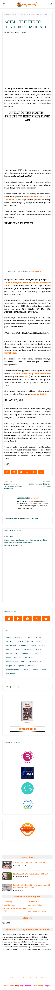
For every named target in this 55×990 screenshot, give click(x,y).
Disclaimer (28, 981)
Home (11, 978)
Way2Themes (25, 985)
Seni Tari (35, 670)
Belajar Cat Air (33, 902)
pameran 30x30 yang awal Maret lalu (31, 373)
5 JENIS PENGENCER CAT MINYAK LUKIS (31, 862)
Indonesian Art (11, 653)
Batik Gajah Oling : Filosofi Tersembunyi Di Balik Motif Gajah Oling (32, 886)
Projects (30, 666)
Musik (23, 662)
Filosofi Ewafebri (8, 905)
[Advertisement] (27, 146)
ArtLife (38, 641)
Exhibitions (28, 649)
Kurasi (8, 657)
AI (24, 637)
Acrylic (8, 637)
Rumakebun (10, 353)
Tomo (43, 670)
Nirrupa (31, 908)
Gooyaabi (48, 985)
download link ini (37, 394)
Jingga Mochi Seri (35, 905)
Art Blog (38, 637)
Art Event (9, 641)
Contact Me (32, 978)
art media (19, 641)
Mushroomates (12, 662)
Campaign (23, 645)
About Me (20, 978)
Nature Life (32, 662)
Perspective (10, 666)
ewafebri (10, 32)
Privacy (44, 978)
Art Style (30, 641)
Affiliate (17, 637)
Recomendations (13, 670)
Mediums (17, 657)
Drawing (18, 649)
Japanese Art (26, 653)
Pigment (21, 666)
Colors (33, 645)
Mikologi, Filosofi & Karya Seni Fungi (14, 909)
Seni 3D (25, 670)
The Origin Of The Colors (36, 912)
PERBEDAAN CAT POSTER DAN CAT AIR (30, 874)
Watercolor (10, 674)
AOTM (14, 15)
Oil (40, 662)
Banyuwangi (11, 645)
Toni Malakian (34, 271)
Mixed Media (29, 657)
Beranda (7, 15)
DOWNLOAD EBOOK (27, 729)
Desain (9, 649)
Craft (41, 645)
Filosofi (38, 649)
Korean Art (37, 653)
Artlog (46, 641)
